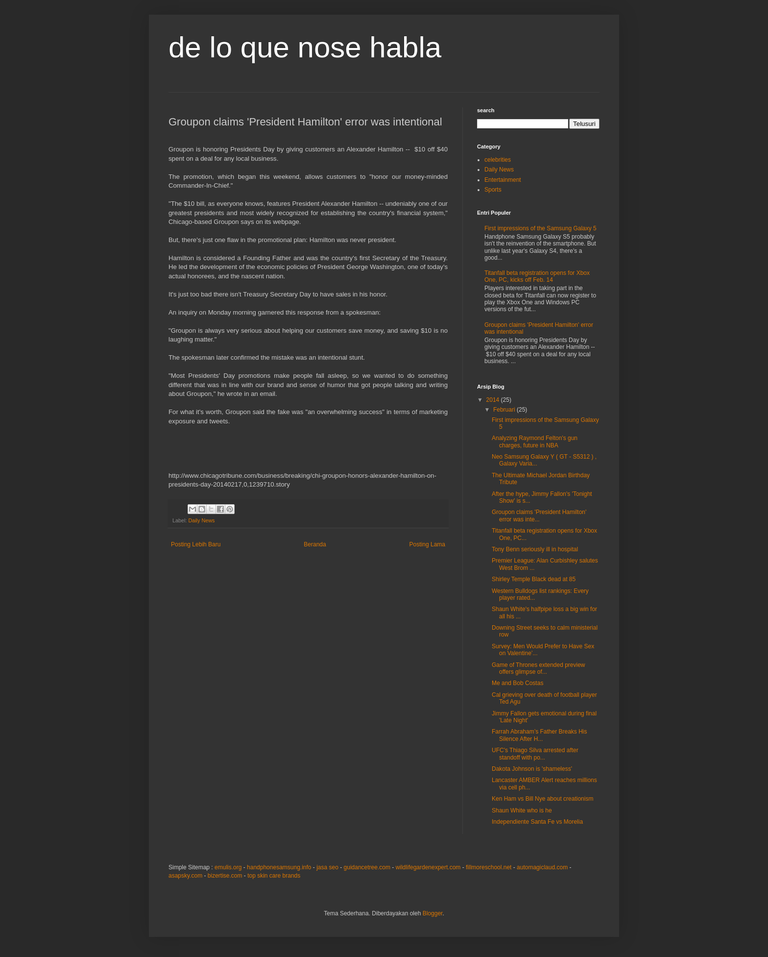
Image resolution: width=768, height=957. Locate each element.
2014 (493, 399)
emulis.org (228, 867)
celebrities (497, 159)
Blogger (433, 913)
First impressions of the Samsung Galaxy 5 (540, 228)
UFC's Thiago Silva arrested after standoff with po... (535, 754)
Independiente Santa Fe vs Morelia (537, 821)
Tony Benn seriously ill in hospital (535, 549)
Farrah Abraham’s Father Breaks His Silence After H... (539, 735)
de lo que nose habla (304, 47)
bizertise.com (225, 875)
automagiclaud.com (542, 867)
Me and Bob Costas (517, 683)
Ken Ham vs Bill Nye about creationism (542, 798)
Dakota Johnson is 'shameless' (532, 768)
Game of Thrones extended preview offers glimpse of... (538, 668)
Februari (505, 409)
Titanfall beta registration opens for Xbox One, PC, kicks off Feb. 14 (537, 276)
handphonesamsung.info (279, 867)
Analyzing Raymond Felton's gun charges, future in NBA (534, 441)
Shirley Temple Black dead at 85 (534, 579)
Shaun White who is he (522, 810)
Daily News (201, 520)
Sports (493, 189)
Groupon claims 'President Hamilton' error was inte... (539, 515)
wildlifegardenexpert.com (428, 867)
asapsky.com (185, 875)
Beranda (315, 544)
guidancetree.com (367, 867)
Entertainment (502, 179)
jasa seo (327, 867)
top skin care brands (273, 875)
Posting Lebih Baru (195, 544)
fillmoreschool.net (488, 867)
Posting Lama (427, 544)
